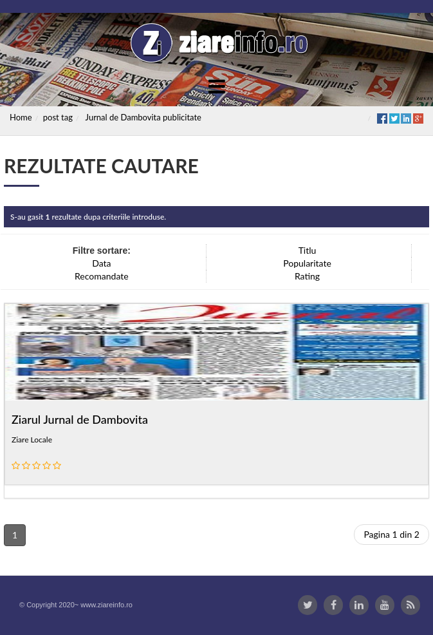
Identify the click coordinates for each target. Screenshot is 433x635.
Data (101, 263)
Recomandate (102, 275)
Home (21, 117)
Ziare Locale (32, 439)
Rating (307, 275)
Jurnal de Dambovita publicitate (143, 117)
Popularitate (307, 263)
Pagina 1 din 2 (391, 534)
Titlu (308, 250)
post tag (58, 117)
